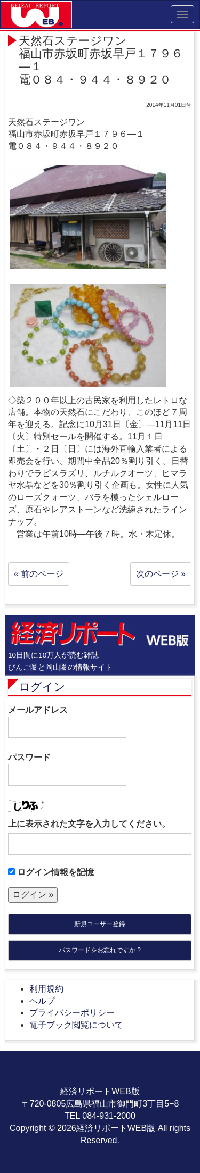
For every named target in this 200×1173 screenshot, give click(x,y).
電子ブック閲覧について (76, 1024)
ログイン (42, 686)
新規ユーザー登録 (99, 924)
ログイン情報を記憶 (51, 872)
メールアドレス (67, 721)
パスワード (67, 769)
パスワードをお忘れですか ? (100, 950)
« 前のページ (38, 573)
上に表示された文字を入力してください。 (89, 823)
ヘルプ (42, 1000)
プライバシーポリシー (72, 1012)
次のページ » (161, 573)
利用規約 (46, 988)
